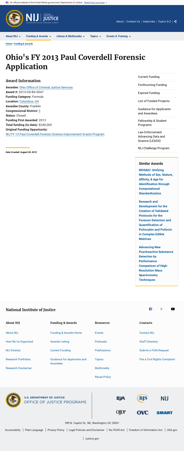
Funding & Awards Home (66, 332)
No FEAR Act (117, 430)
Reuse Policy (103, 377)
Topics (99, 359)
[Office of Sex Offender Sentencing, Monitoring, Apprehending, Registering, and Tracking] (164, 415)
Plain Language (34, 430)
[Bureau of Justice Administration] (121, 401)
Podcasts (101, 341)
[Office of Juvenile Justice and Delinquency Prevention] (121, 416)
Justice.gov (92, 438)
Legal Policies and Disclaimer (86, 430)
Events (99, 332)
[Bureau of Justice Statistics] (143, 403)
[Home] (42, 18)
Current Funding (60, 350)
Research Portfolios (18, 359)
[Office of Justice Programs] (14, 18)
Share (178, 24)
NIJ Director (13, 350)
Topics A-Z (164, 21)
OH (37, 101)
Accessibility (12, 430)
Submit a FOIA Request (154, 350)
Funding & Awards (23, 43)
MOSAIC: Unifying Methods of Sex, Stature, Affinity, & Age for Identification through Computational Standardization (156, 181)
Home (9, 43)
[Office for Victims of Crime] (142, 415)
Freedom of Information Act (145, 430)
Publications (103, 350)
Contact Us (133, 21)
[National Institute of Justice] (164, 401)
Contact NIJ (146, 332)
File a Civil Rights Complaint (157, 359)
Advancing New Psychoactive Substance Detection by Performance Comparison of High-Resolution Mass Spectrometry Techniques (156, 263)
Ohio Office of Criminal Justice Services (46, 87)
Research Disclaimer (19, 368)
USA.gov (172, 430)
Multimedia (102, 368)
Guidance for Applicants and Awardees (68, 361)
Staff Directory (148, 341)
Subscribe (149, 21)
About (119, 21)
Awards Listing (59, 341)
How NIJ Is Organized (19, 341)
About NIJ (12, 332)
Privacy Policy (56, 430)
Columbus (26, 101)
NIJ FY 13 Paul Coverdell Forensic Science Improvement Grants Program (55, 134)
